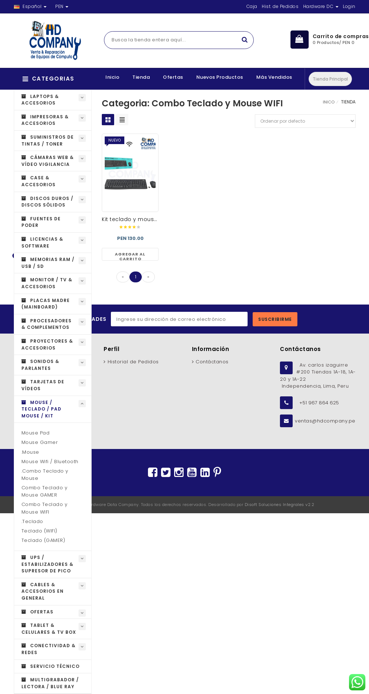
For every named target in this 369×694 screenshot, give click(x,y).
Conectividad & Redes (48, 649)
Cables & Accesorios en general (42, 591)
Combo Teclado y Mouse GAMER (44, 491)
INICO (328, 102)
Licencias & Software (42, 242)
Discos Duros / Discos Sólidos (47, 201)
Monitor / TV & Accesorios (46, 283)
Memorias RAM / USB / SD (48, 262)
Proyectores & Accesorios (47, 344)
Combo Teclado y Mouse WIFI (44, 508)
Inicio (112, 77)
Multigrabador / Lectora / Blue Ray (50, 683)
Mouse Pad (35, 432)
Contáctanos (212, 361)
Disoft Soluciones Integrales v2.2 (279, 504)
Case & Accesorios (38, 181)
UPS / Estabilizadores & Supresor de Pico (47, 564)
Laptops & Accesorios (40, 99)
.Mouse (30, 452)
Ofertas (173, 77)
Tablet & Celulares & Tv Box (48, 628)
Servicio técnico (50, 666)
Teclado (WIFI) (39, 530)
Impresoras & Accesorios (45, 120)
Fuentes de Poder (41, 222)
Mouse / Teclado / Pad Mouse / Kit (41, 409)
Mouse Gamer (39, 442)
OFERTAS (37, 612)
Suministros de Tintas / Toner (47, 140)
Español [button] (30, 6)
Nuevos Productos (219, 77)
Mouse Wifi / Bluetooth (50, 461)
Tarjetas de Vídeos (42, 385)
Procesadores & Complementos (46, 324)
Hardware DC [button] (320, 6)
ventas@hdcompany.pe (325, 420)
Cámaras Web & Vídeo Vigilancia (47, 160)
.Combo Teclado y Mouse (44, 475)
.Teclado (32, 521)
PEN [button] (61, 6)
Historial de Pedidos (133, 361)
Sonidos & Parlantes (40, 364)
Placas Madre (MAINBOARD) (45, 303)
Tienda (141, 77)
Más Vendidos (274, 77)
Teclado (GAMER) (43, 540)
